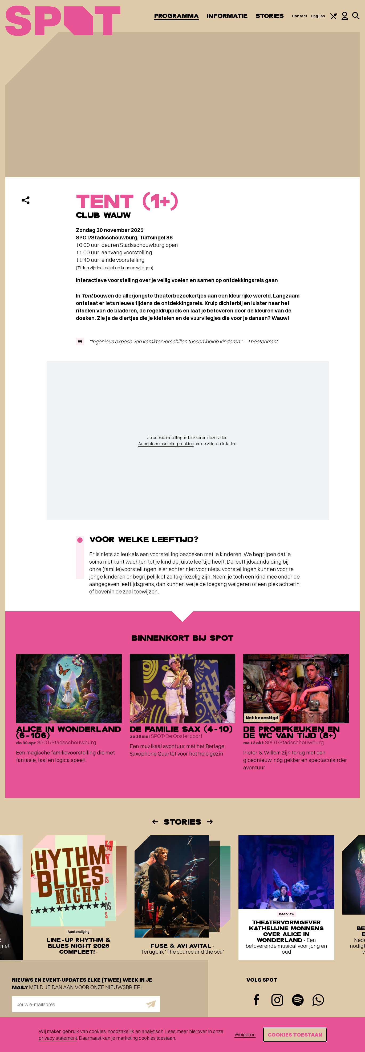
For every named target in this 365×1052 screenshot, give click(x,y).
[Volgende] (210, 822)
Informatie (227, 16)
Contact (299, 16)
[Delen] (26, 200)
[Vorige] (154, 822)
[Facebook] (256, 1000)
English (318, 16)
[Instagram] (277, 1001)
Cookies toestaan (295, 1034)
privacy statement (58, 1038)
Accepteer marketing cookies (166, 443)
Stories (270, 16)
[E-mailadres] (86, 1004)
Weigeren (245, 1034)
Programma (176, 16)
